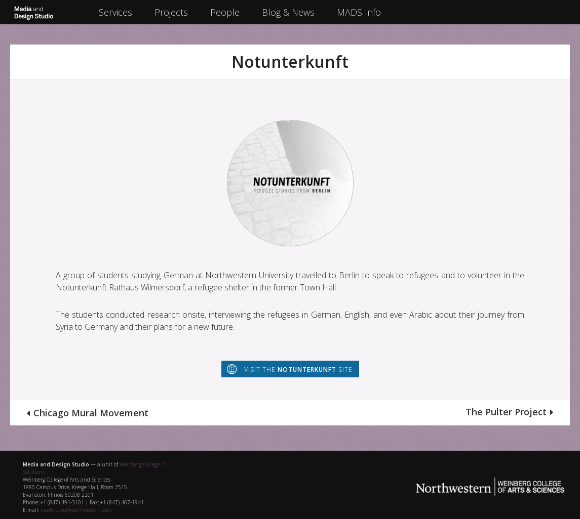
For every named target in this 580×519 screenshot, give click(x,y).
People (225, 12)
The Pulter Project (506, 412)
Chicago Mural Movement (90, 413)
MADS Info (359, 12)
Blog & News (288, 12)
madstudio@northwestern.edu (76, 509)
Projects (171, 12)
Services (115, 12)
